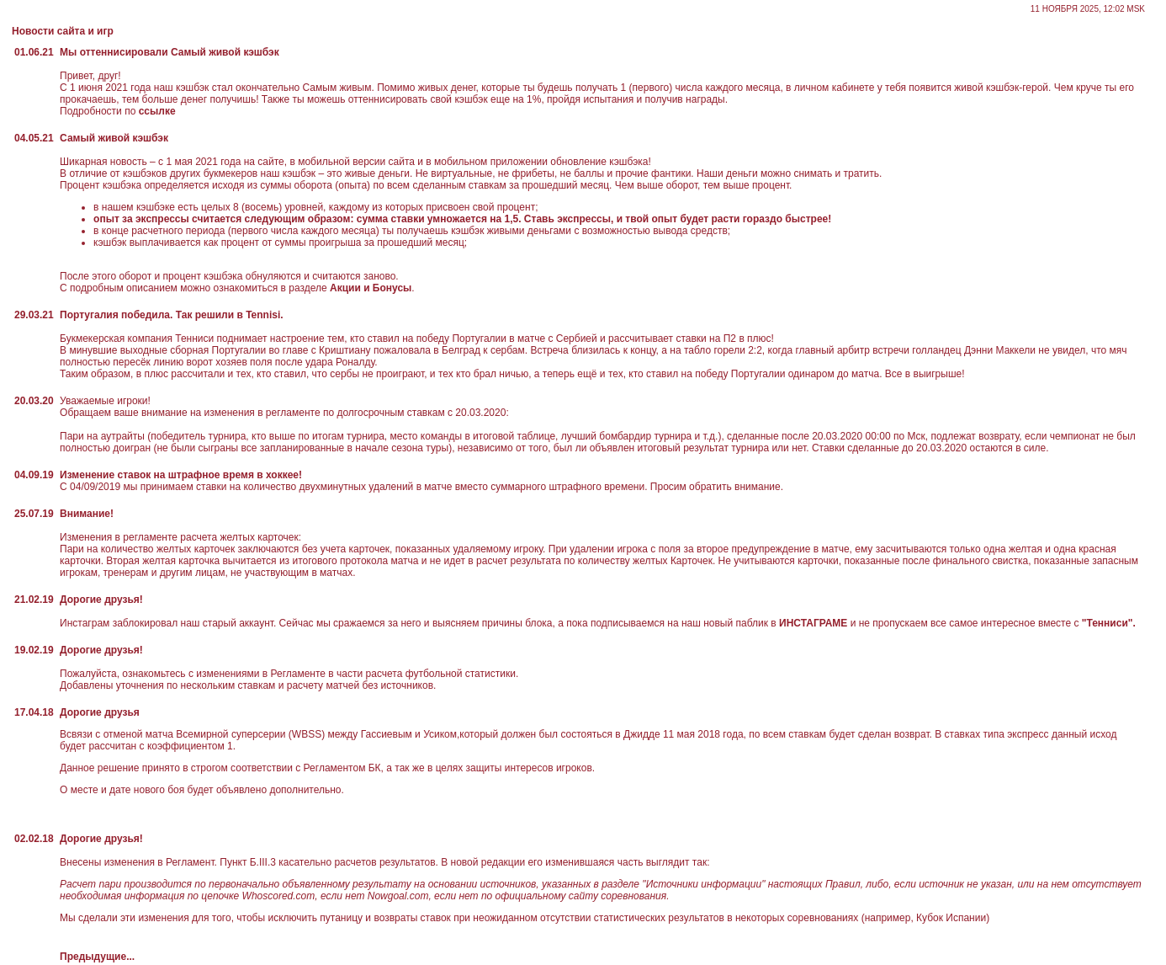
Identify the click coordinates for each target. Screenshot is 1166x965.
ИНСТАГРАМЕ (813, 623)
